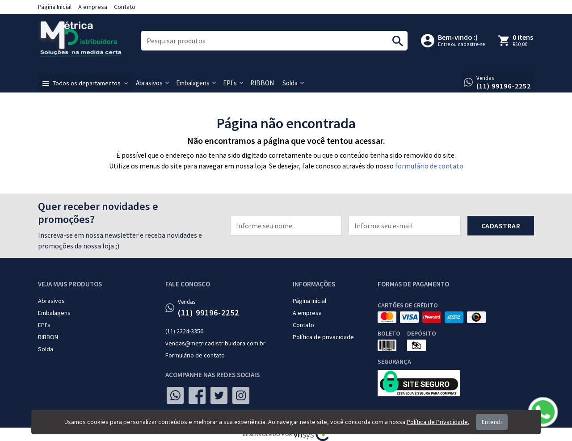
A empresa (92, 7)
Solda (45, 349)
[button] (85, 83)
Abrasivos (51, 301)
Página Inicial (55, 7)
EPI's (44, 325)
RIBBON (48, 337)
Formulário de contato (195, 355)
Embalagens (54, 313)
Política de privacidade (323, 337)
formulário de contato (429, 165)
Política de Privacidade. (438, 422)
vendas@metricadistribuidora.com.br (215, 343)
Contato (124, 7)
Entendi (492, 422)
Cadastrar (501, 225)
